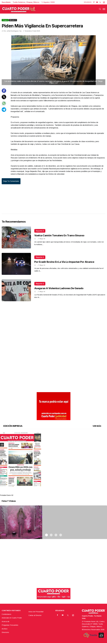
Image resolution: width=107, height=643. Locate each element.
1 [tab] (46, 492)
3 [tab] (56, 492)
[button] (53, 459)
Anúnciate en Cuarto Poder (12, 618)
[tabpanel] (53, 464)
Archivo (4, 629)
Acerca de (5, 621)
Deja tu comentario (11, 181)
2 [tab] (51, 492)
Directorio (5, 632)
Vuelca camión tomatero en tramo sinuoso (59, 235)
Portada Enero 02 (6, 495)
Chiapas (5, 20)
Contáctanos (6, 614)
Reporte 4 (40, 231)
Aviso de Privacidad (35, 612)
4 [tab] (60, 492)
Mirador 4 (13, 20)
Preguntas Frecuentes (10, 625)
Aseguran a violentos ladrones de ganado (58, 288)
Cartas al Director (35, 615)
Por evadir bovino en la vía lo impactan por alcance (64, 261)
